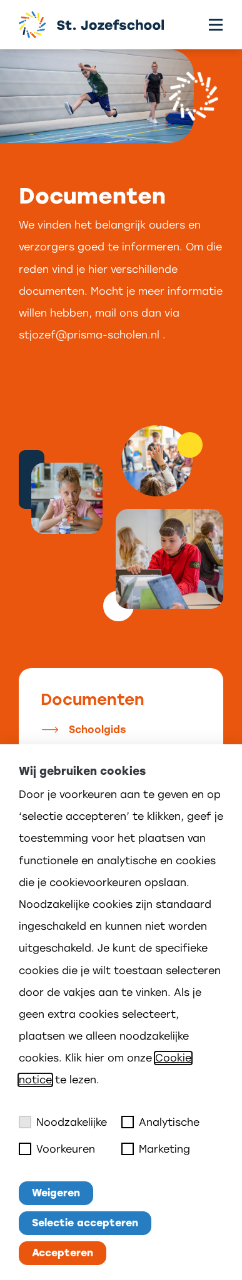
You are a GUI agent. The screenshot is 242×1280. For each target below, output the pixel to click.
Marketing (155, 1149)
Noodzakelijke (63, 1122)
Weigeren (56, 1193)
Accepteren (62, 1253)
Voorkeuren (57, 1149)
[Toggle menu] (215, 24)
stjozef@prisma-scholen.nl (89, 335)
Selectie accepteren (85, 1223)
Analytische (160, 1122)
